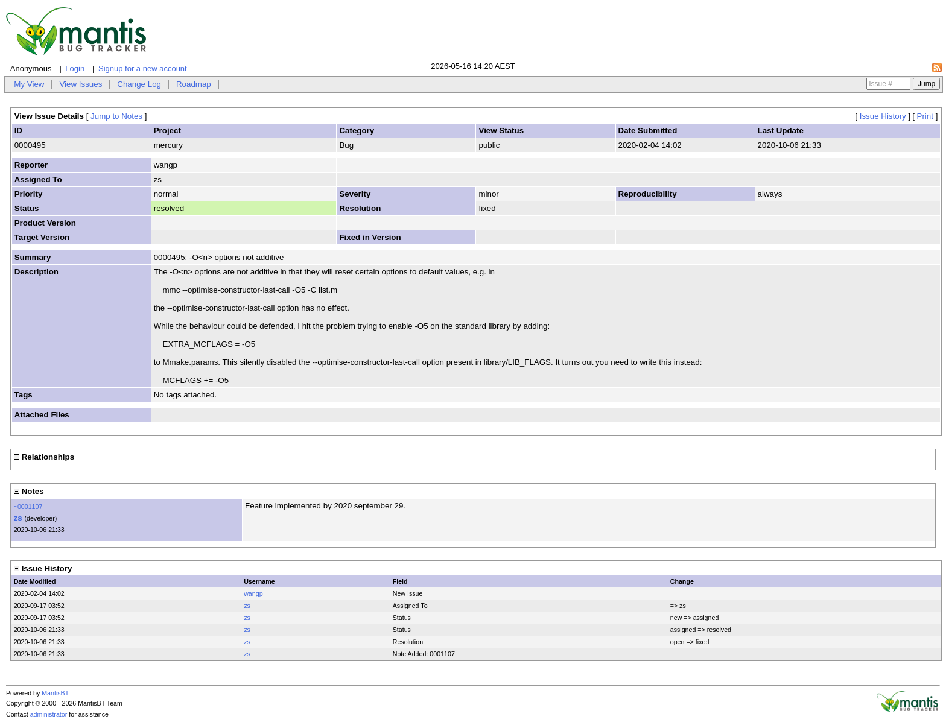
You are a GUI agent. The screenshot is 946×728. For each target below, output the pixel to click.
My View (29, 84)
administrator (49, 714)
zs (18, 517)
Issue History (883, 116)
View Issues (80, 84)
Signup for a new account (142, 68)
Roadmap (193, 84)
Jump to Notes (116, 116)
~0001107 (28, 506)
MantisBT (55, 693)
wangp (253, 593)
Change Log (139, 84)
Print (925, 116)
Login (74, 68)
